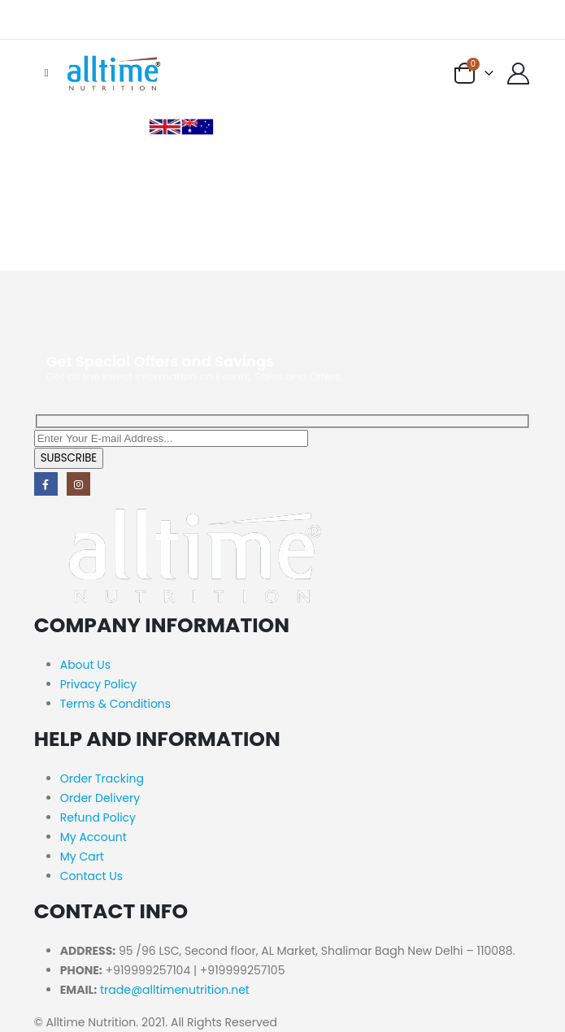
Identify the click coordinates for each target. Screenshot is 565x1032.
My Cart (82, 856)
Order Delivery (100, 798)
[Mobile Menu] (46, 73)
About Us (85, 665)
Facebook (46, 484)
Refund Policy (98, 817)
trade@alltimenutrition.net (175, 990)
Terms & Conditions (115, 704)
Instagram (78, 484)
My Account (93, 837)
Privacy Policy (98, 684)
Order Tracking (102, 778)
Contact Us (91, 876)
